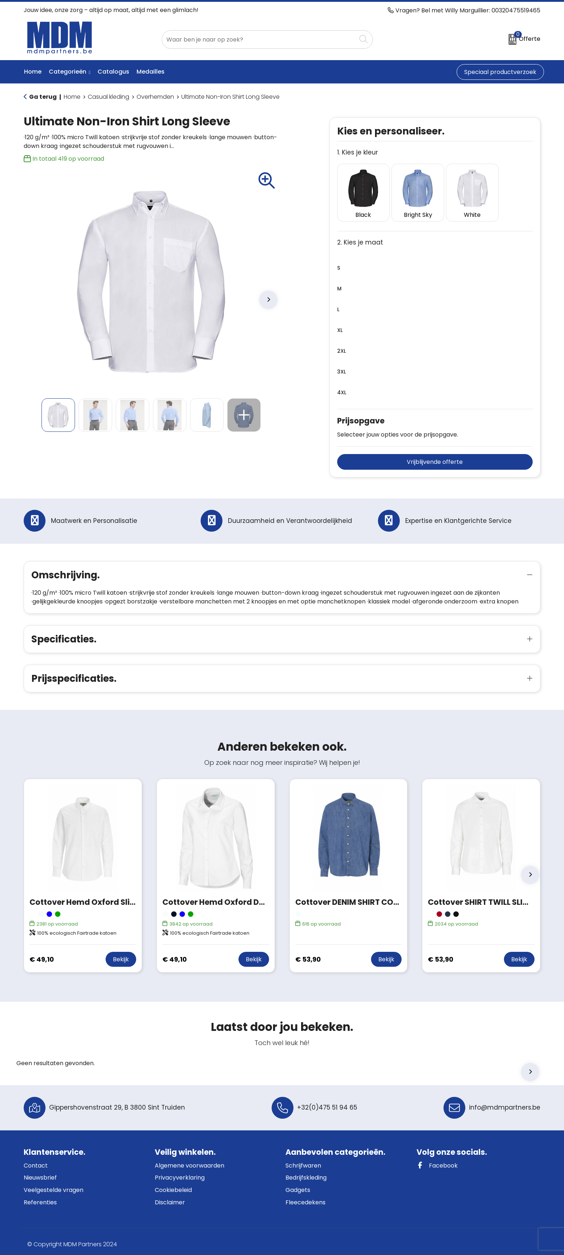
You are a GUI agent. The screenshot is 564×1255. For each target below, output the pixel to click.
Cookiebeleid (173, 1184)
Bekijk (121, 953)
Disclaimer (170, 1196)
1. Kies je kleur (357, 152)
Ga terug (43, 97)
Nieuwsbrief (40, 1172)
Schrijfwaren (303, 1160)
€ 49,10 (41, 953)
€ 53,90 (308, 953)
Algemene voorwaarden (189, 1160)
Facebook (437, 1160)
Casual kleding (108, 97)
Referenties (40, 1196)
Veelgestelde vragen (53, 1184)
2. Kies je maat (360, 237)
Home (72, 97)
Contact (36, 1160)
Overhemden (155, 97)
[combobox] (259, 39)
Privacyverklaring (180, 1172)
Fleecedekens (305, 1196)
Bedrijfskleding (306, 1172)
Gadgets (297, 1184)
